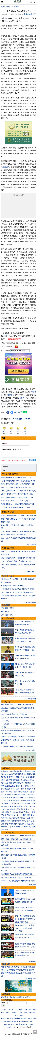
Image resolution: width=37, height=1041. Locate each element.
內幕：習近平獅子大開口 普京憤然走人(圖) (16, 562)
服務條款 (27, 1011)
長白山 (12, 813)
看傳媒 (9, 1022)
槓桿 (14, 799)
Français (15, 1028)
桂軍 (16, 822)
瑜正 (17, 974)
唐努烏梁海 (5, 813)
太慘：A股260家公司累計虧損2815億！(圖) (16, 488)
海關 (6, 819)
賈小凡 (19, 968)
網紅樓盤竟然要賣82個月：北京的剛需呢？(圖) (17, 485)
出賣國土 (17, 778)
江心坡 (24, 813)
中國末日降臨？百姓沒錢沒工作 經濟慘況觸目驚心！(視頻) (25, 938)
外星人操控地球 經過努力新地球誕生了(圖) (16, 878)
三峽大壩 (24, 778)
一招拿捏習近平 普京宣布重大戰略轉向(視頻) (17, 706)
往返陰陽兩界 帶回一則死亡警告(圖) (14, 715)
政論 (10, 998)
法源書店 (23, 1019)
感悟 (13, 828)
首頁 (2, 7)
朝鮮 (28, 796)
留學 (3, 819)
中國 (6, 18)
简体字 (9, 1028)
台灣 (3, 804)
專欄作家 (6, 965)
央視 (21, 816)
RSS (21, 1017)
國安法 (29, 775)
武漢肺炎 (15, 772)
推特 (16, 1017)
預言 (21, 828)
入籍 (21, 819)
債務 (10, 799)
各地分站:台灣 (9, 1025)
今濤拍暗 (10, 968)
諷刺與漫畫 (20, 998)
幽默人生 (4, 828)
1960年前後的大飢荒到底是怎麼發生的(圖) (16, 875)
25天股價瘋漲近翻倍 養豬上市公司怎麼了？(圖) (18, 482)
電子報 (11, 1011)
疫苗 (14, 784)
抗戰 (19, 822)
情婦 (19, 793)
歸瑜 (29, 968)
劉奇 (15, 825)
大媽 (21, 804)
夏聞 (6, 971)
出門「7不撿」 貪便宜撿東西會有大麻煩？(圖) (18, 882)
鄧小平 (7, 825)
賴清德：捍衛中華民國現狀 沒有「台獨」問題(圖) (18, 516)
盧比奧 (30, 772)
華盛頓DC (22, 1025)
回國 (17, 819)
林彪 (12, 825)
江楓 (21, 974)
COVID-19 (7, 775)
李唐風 (18, 971)
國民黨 (20, 775)
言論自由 (10, 816)
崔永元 (27, 790)
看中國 (3, 796)
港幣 (8, 801)
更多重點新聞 (31, 700)
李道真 (25, 968)
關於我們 (19, 1011)
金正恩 (7, 787)
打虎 (30, 793)
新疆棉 (30, 778)
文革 (3, 831)
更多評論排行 (31, 546)
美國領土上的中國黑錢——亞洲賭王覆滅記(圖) (18, 580)
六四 (6, 784)
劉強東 (16, 804)
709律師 (32, 807)
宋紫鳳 (3, 968)
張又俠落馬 (5, 612)
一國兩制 (10, 796)
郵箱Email (4, 1004)
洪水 (5, 781)
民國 (12, 822)
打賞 (25, 14)
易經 (32, 825)
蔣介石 (29, 822)
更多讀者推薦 (31, 572)
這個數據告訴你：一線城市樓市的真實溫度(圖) (17, 505)
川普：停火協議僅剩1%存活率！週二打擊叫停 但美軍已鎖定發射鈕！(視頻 (25, 920)
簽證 (14, 819)
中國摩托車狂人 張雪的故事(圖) (12, 587)
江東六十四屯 (29, 810)
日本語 (28, 1028)
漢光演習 (14, 775)
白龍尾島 (18, 813)
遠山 (3, 971)
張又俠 (11, 778)
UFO (29, 784)
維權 (27, 807)
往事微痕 (15, 781)
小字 (34, 14)
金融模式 (5, 167)
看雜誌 (29, 1019)
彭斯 (31, 787)
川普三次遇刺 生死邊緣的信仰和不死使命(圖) (17, 590)
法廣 (15, 796)
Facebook (32, 1014)
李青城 (7, 974)
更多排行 (32, 886)
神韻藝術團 (16, 1019)
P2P (8, 807)
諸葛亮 (27, 825)
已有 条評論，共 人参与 (11, 449)
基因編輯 (17, 807)
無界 (31, 1022)
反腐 (26, 793)
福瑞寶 (14, 1022)
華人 (24, 816)
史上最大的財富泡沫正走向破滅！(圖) (14, 502)
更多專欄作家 (31, 980)
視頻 (4, 888)
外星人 (29, 828)
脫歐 (3, 799)
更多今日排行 (31, 751)
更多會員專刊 (31, 603)
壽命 (34, 828)
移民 (28, 816)
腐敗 (23, 793)
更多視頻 (32, 962)
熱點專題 (6, 606)
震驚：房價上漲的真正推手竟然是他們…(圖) (17, 498)
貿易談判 (6, 790)
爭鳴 (6, 998)
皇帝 (23, 825)
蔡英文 (7, 804)
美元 (17, 799)
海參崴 (33, 801)
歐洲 (27, 1025)
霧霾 (11, 807)
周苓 (10, 971)
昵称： (4, 444)
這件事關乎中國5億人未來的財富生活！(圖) (16, 478)
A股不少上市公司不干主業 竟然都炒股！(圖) (17, 495)
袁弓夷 (9, 781)
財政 (21, 801)
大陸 (5, 807)
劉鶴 (12, 790)
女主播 (16, 816)
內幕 (3, 793)
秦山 (34, 971)
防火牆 (23, 807)
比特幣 (31, 799)
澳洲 (8, 822)
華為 (3, 787)
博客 (6, 336)
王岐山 (12, 787)
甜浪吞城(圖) (6, 583)
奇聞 (25, 828)
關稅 (22, 787)
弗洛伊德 (24, 784)
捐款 (7, 1014)
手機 (17, 828)
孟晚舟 (18, 787)
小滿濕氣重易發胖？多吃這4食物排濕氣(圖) (17, 747)
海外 (33, 819)
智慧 (10, 828)
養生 (6, 831)
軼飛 (33, 968)
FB (25, 796)
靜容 (3, 974)
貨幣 (21, 799)
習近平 (5, 778)
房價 (24, 804)
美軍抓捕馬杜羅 (7, 616)
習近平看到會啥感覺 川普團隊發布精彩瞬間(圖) (18, 559)
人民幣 (25, 799)
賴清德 (25, 772)
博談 (14, 998)
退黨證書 (20, 1022)
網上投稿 (23, 1014)
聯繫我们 (15, 1014)
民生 (29, 819)
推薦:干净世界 (6, 1019)
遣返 (10, 819)
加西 (31, 1025)
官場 (34, 793)
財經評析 (15, 7)
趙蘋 (30, 971)
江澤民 (22, 790)
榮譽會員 (10, 395)
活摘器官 (20, 810)
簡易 (15, 968)
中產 (28, 801)
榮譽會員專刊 (8, 577)
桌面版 (4, 1011)
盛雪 (26, 971)
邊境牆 (27, 787)
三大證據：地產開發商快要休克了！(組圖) (16, 508)
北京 (12, 804)
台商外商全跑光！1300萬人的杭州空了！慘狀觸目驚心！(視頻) (24, 929)
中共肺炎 (4, 772)
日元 (5, 801)
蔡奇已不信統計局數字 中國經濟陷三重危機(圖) (18, 738)
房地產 (13, 801)
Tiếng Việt (22, 1028)
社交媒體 (20, 796)
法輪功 (7, 810)
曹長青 (30, 974)
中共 (33, 784)
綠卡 (25, 819)
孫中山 (24, 822)
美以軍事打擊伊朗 (7, 609)
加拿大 (32, 796)
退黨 (10, 784)
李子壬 (25, 974)
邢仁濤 (12, 974)
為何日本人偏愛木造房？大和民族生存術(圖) (17, 593)
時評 (3, 998)
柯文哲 (18, 784)
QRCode (17, 412)
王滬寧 (16, 790)
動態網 (26, 1022)
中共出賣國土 (24, 781)
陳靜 (14, 971)
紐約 (16, 1025)
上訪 (3, 810)
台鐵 (25, 775)
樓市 (17, 801)
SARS (29, 813)
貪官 (15, 793)
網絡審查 (13, 810)
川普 (20, 772)
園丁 (23, 971)
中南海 (32, 790)
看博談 (8, 7)
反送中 (11, 793)
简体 (31, 2)
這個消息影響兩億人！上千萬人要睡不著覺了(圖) (18, 492)
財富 (25, 801)
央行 (6, 799)
